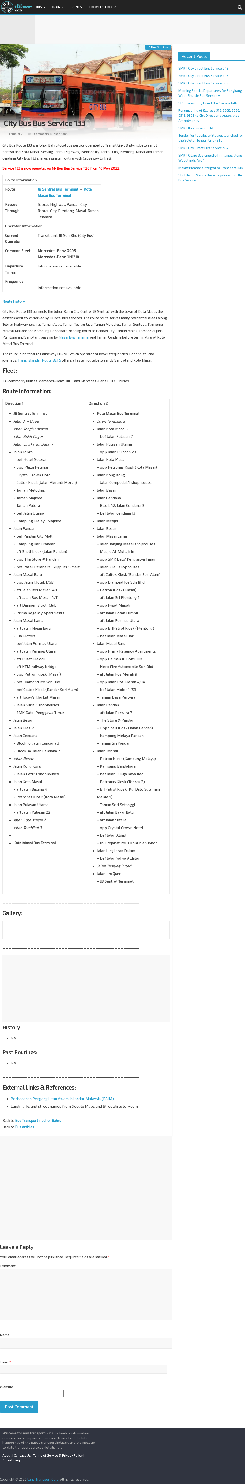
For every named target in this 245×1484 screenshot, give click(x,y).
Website (6, 1387)
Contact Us (22, 1455)
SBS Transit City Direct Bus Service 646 (207, 103)
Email (5, 1362)
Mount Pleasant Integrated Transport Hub (210, 168)
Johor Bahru (61, 133)
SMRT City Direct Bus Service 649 (203, 68)
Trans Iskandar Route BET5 (39, 360)
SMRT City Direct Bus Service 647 (203, 83)
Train (55, 7)
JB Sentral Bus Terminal (58, 189)
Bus (39, 7)
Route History (13, 301)
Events (76, 7)
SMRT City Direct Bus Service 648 (203, 76)
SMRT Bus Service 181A (195, 128)
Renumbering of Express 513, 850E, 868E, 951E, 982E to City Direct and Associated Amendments (209, 115)
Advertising (11, 1460)
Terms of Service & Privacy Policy (58, 1455)
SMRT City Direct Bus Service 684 (203, 148)
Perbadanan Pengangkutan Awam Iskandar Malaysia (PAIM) (62, 1098)
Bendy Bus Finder (102, 7)
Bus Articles (24, 1127)
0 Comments (38, 133)
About (7, 1455)
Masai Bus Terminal (74, 337)
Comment (9, 1266)
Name (6, 1335)
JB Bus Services (158, 47)
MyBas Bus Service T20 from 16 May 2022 (85, 168)
